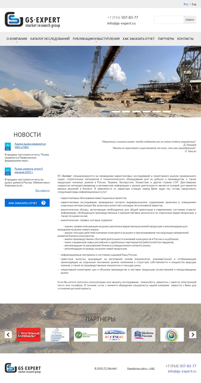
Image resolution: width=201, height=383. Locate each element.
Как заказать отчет (139, 39)
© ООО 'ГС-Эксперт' (106, 368)
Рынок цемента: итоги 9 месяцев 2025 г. (29, 170)
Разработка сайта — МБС (141, 368)
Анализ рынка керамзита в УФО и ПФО (30, 145)
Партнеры (166, 39)
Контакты (185, 39)
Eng (194, 4)
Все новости (42, 190)
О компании (17, 39)
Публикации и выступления (96, 39)
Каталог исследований (50, 39)
